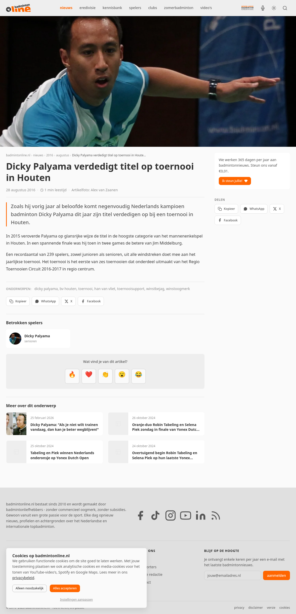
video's (206, 7)
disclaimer (255, 607)
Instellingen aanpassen (76, 599)
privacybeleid (23, 577)
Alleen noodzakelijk (30, 588)
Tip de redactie (150, 574)
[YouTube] (185, 515)
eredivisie (87, 7)
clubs (152, 7)
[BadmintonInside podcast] (263, 8)
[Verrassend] (122, 376)
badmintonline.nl (18, 155)
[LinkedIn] (200, 515)
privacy (239, 607)
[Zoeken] (285, 8)
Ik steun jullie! (235, 181)
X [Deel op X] (68, 301)
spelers (135, 7)
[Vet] (72, 376)
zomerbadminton (178, 7)
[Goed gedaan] (105, 376)
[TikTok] (155, 515)
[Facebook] (140, 515)
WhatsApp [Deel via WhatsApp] (45, 301)
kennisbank (112, 7)
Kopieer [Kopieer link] (17, 301)
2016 (49, 155)
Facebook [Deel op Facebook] (91, 301)
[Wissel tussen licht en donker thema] (274, 8)
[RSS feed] (215, 515)
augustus (62, 155)
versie (271, 607)
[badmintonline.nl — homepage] (18, 8)
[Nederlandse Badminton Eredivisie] (247, 8)
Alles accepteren (65, 588)
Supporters (147, 566)
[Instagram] (170, 515)
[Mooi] (88, 376)
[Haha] (138, 376)
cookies (284, 607)
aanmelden (276, 575)
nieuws (66, 7)
